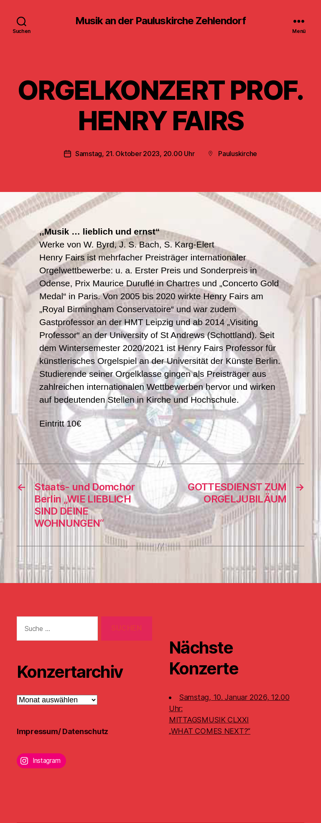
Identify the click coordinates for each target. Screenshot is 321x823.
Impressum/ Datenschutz (62, 731)
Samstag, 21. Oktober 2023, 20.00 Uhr (134, 153)
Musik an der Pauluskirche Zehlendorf (160, 21)
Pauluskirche (237, 153)
